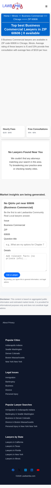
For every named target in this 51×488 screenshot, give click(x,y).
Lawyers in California (14, 445)
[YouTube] (38, 473)
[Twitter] (19, 473)
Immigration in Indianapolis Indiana (20, 413)
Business (9, 389)
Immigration (10, 381)
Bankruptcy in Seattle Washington (19, 417)
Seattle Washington (13, 353)
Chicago (17, 19)
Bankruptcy (10, 385)
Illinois (15, 16)
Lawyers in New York (14, 458)
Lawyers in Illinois (12, 462)
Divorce (8, 393)
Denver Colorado (12, 357)
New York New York (13, 365)
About (5, 326)
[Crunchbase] (26, 473)
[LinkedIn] (32, 473)
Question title (10, 239)
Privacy (11, 326)
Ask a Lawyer (12, 278)
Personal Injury (11, 397)
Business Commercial (32, 16)
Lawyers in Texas (12, 449)
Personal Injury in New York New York (21, 429)
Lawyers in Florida (13, 454)
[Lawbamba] (13, 9)
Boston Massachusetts (15, 361)
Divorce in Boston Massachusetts (19, 425)
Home (7, 16)
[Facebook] (13, 473)
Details (7, 250)
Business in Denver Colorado (17, 421)
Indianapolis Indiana (13, 348)
